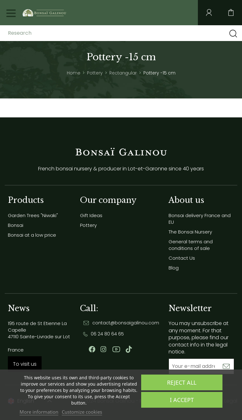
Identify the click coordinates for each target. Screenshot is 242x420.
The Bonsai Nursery (190, 231)
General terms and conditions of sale (191, 244)
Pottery (88, 225)
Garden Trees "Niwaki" (33, 215)
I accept (182, 400)
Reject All (181, 382)
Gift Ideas (91, 215)
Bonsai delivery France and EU (200, 218)
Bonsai (15, 225)
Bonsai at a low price (32, 235)
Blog (174, 267)
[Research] (58, 33)
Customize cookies (82, 412)
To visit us (25, 364)
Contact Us (182, 258)
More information (39, 412)
